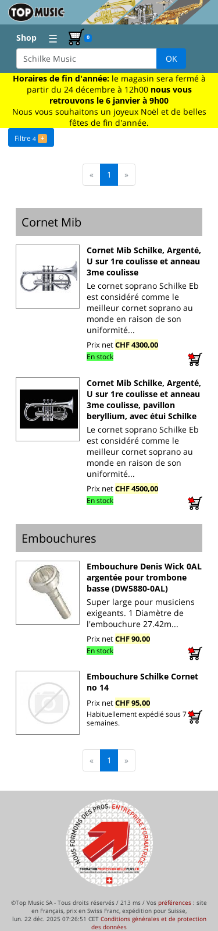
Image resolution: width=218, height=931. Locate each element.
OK (171, 58)
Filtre (31, 137)
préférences (174, 902)
